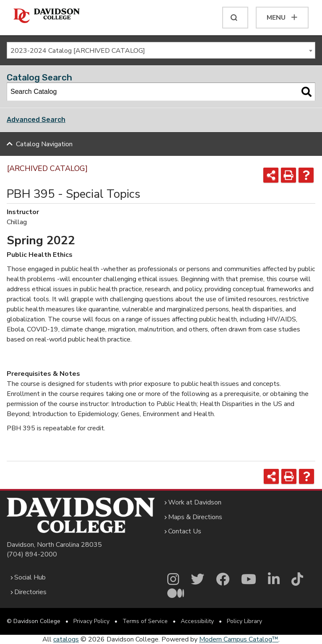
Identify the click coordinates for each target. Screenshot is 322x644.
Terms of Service (145, 621)
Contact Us (184, 531)
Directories (30, 592)
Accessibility (197, 621)
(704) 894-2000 (32, 554)
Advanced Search (36, 120)
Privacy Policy (91, 621)
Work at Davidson (194, 502)
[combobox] (161, 50)
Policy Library (244, 621)
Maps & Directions (195, 517)
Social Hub (30, 577)
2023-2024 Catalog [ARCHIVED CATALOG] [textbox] (77, 50)
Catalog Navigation (44, 144)
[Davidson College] (46, 16)
